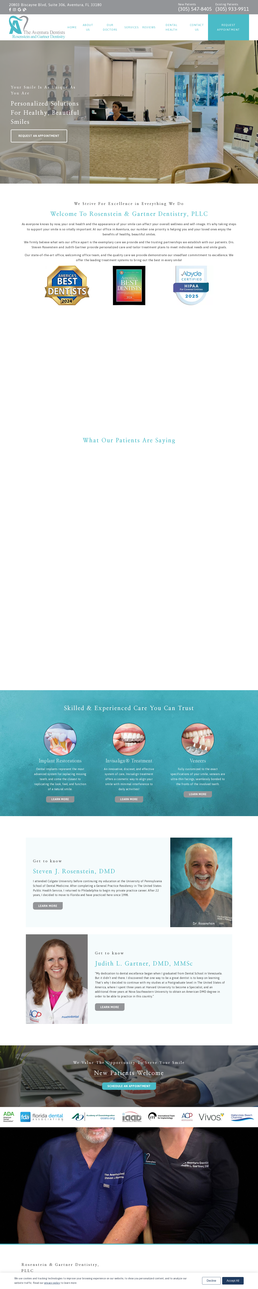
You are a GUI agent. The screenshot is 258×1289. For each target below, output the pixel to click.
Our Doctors (110, 27)
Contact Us (197, 27)
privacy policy (52, 1282)
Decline (211, 1280)
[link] (10, 10)
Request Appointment (228, 27)
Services (132, 27)
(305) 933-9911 (232, 9)
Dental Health (172, 27)
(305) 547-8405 (195, 9)
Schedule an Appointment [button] (129, 1086)
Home (72, 27)
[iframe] (129, 372)
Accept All (233, 1280)
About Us (88, 27)
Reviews (149, 27)
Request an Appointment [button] (38, 135)
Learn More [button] (60, 799)
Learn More (47, 905)
